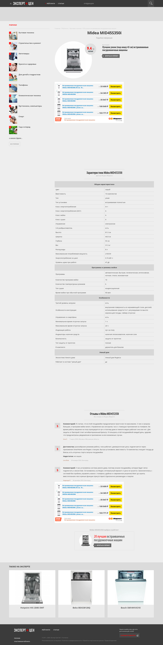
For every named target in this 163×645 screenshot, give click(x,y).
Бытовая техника (26, 32)
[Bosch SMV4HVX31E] (131, 587)
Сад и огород (24, 127)
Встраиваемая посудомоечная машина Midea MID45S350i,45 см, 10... (77, 87)
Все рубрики (14, 144)
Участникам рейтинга (22, 641)
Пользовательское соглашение (51, 640)
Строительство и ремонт (30, 43)
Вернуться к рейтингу (111, 56)
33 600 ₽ (103, 86)
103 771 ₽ (103, 113)
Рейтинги (51, 3)
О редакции (89, 3)
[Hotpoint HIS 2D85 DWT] (32, 587)
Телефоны (23, 85)
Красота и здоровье (27, 64)
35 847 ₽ (103, 99)
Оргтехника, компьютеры (30, 106)
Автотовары (24, 53)
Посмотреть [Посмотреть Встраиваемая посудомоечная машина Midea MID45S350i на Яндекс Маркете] (116, 100)
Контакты (65, 637)
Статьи (61, 3)
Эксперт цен (23, 3)
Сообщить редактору (128, 635)
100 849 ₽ (103, 106)
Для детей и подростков (29, 74)
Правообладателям (110, 640)
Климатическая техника (30, 95)
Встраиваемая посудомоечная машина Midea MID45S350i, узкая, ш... (77, 106)
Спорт (21, 116)
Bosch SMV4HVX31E (131, 607)
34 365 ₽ (103, 93)
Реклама (17, 638)
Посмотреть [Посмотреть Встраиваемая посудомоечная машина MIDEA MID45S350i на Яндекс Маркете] (116, 93)
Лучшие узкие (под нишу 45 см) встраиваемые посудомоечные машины (125, 48)
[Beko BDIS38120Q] (81, 587)
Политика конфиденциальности (72, 640)
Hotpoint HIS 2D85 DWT (32, 607)
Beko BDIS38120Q (81, 607)
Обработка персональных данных (93, 640)
